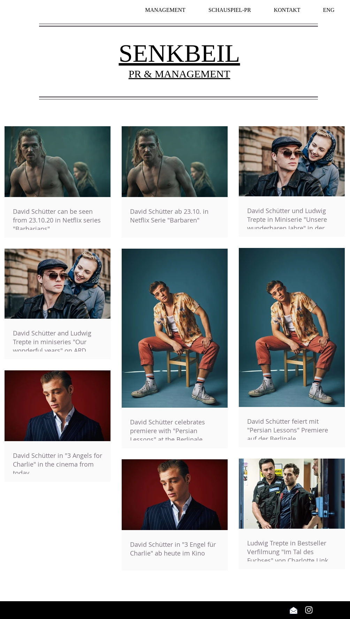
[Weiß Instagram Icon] (309, 610)
